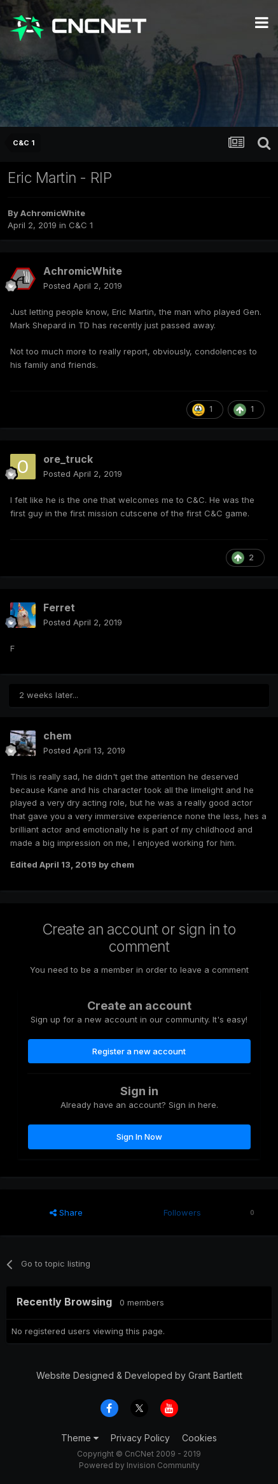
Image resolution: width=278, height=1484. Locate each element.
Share (66, 1212)
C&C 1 (81, 225)
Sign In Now (139, 1136)
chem (57, 735)
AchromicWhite (52, 213)
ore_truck (68, 459)
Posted (82, 285)
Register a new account (139, 1051)
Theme (80, 1437)
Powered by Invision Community (139, 1465)
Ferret (59, 607)
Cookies (199, 1437)
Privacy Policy (140, 1437)
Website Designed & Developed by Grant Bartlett (139, 1375)
